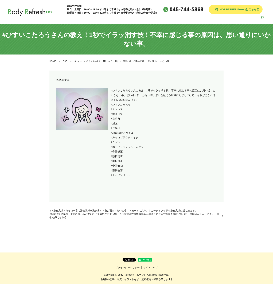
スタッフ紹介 (176, 18)
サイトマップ (150, 267)
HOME (129, 18)
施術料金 (158, 18)
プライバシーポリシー (127, 267)
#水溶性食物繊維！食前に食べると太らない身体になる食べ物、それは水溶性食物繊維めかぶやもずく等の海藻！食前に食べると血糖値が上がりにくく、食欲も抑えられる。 (134, 216)
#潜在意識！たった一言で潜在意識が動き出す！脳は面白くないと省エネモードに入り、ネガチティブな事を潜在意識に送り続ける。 (124, 210)
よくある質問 (208, 18)
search (262, 18)
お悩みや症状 (229, 18)
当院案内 (143, 18)
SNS (65, 61)
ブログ (192, 18)
